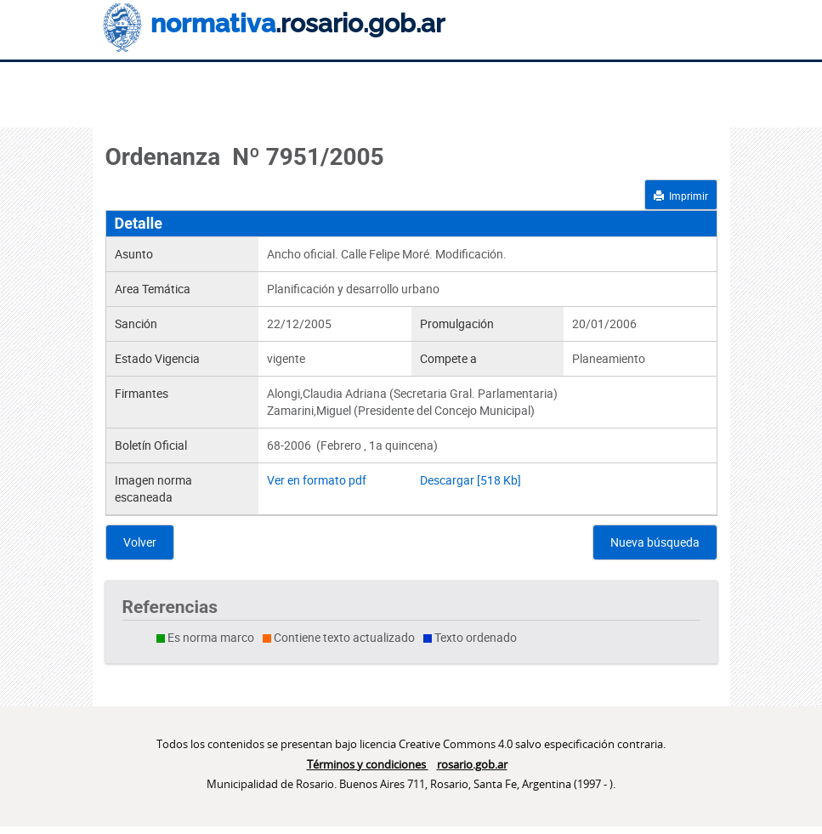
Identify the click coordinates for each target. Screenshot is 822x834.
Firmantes (141, 393)
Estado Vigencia (157, 358)
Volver (139, 542)
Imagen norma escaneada (153, 488)
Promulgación (457, 323)
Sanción (136, 323)
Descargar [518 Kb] (470, 480)
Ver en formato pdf (316, 480)
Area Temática (152, 289)
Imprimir (681, 195)
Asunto (134, 254)
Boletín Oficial (151, 445)
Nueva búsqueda (655, 542)
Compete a (448, 358)
